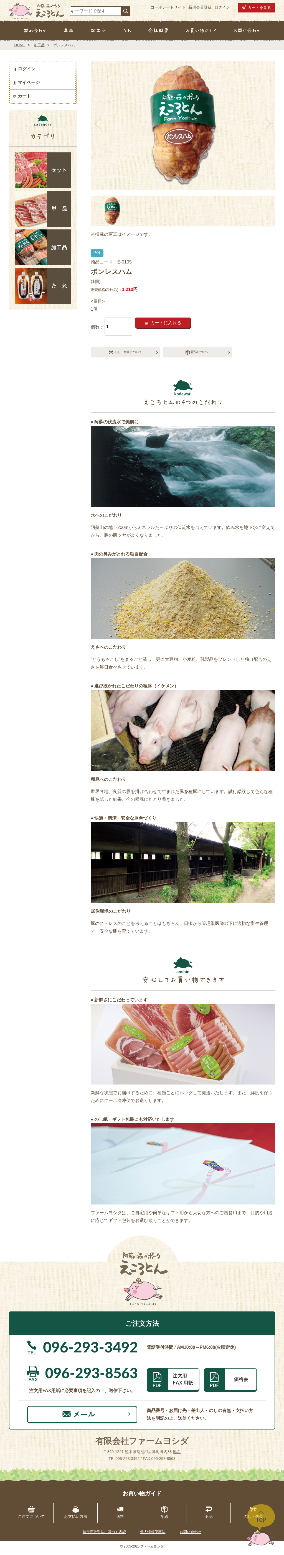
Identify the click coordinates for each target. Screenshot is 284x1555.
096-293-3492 (127, 1461)
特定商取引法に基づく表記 (104, 1534)
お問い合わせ (246, 30)
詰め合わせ (35, 30)
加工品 (98, 30)
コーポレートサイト (168, 7)
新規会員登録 (200, 7)
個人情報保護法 (152, 1534)
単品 (68, 30)
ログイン (222, 7)
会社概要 (158, 30)
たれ (127, 30)
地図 (177, 1454)
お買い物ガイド (201, 30)
